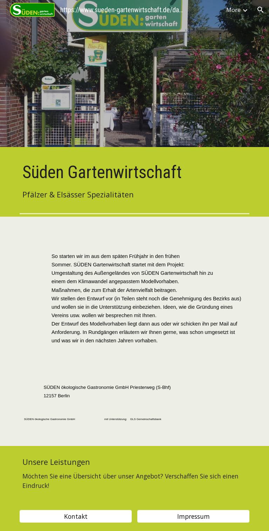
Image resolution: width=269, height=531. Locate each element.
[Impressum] (193, 516)
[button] (260, 9)
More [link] (233, 10)
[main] (134, 180)
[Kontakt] (75, 516)
